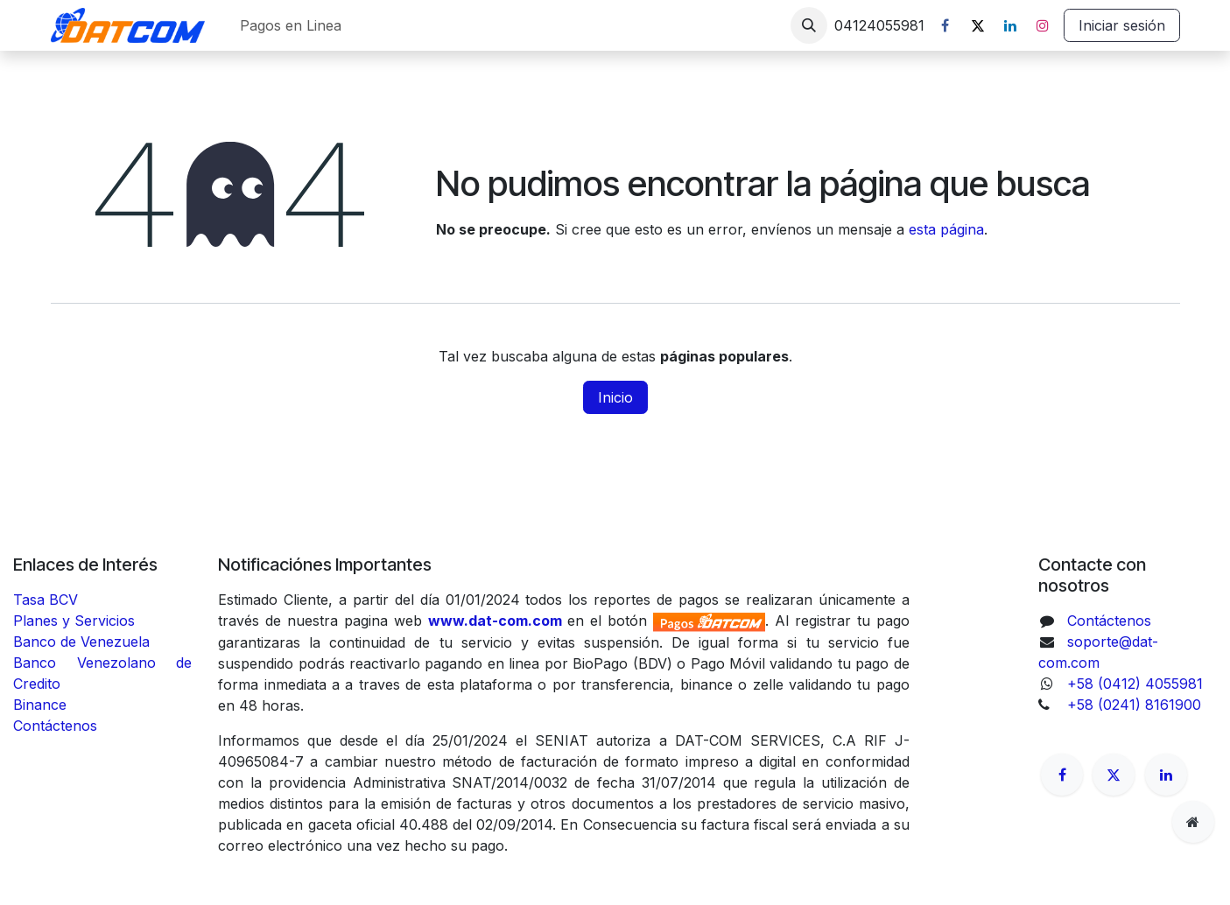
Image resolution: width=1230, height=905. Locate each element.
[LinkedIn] (1010, 25)
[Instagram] (1043, 25)
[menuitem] (290, 25)
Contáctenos (55, 725)
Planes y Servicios (74, 620)
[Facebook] (945, 25)
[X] (978, 25)
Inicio (615, 397)
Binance (42, 704)
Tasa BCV (45, 599)
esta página (946, 229)
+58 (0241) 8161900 (1134, 704)
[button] (809, 25)
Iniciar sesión (1122, 25)
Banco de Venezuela (83, 641)
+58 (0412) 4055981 (1135, 683)
